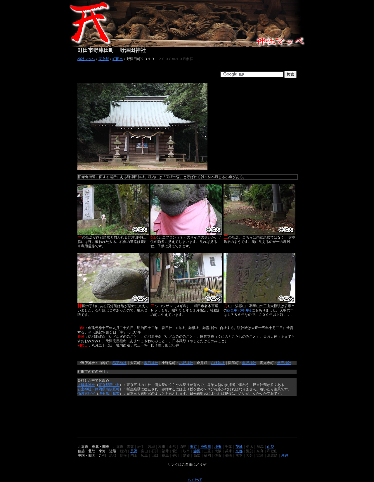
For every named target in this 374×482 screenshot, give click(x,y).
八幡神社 (218, 363)
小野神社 (186, 363)
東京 (193, 447)
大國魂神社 (86, 385)
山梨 (270, 447)
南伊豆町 (112, 389)
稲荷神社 (119, 363)
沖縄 (284, 455)
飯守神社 (284, 363)
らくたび (195, 480)
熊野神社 (249, 363)
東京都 (103, 59)
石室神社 (84, 389)
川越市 (114, 393)
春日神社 (151, 363)
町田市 (117, 59)
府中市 (114, 385)
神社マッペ (86, 59)
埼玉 (217, 447)
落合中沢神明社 (239, 310)
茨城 (239, 447)
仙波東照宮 (86, 393)
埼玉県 (103, 393)
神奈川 (205, 447)
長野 (133, 451)
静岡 (196, 451)
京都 (239, 451)
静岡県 (100, 389)
